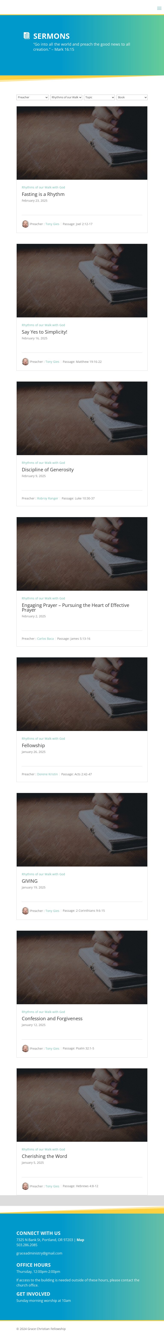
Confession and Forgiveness (52, 1018)
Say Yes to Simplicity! (44, 331)
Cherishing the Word (44, 1156)
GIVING (30, 881)
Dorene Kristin (47, 774)
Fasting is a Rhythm (43, 194)
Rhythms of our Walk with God (43, 187)
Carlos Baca (45, 639)
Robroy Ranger (47, 498)
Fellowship (33, 745)
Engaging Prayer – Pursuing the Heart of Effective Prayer (75, 607)
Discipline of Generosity (48, 469)
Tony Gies (52, 224)
